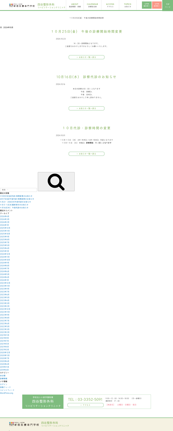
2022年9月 (4, 315)
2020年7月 (4, 358)
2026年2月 (4, 222)
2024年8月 (4, 266)
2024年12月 (5, 254)
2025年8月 (5, 239)
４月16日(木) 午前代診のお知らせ (14, 208)
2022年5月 (5, 326)
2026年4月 (4, 216)
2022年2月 (5, 332)
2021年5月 (4, 344)
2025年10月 (5, 234)
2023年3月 (5, 303)
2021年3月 (4, 350)
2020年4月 (4, 364)
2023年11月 (5, 286)
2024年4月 (4, 277)
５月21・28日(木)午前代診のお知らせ (15, 202)
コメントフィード (7, 390)
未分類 (2, 376)
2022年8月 (5, 318)
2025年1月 (4, 251)
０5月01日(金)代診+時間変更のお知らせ (16, 196)
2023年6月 (4, 295)
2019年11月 (4, 367)
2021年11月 (4, 335)
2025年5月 (5, 245)
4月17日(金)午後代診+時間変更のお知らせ (17, 199)
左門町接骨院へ (157, 5)
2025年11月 (5, 231)
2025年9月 (4, 237)
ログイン (3, 384)
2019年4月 (4, 370)
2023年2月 (5, 306)
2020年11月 (5, 355)
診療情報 (3, 379)
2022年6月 (4, 323)
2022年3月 (5, 329)
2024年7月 (4, 268)
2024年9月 (4, 263)
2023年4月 (4, 300)
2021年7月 (4, 341)
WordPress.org (6, 393)
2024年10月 (5, 260)
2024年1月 (4, 280)
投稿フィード (5, 387)
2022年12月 (5, 309)
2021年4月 (4, 347)
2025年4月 (4, 248)
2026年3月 (4, 219)
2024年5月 (4, 274)
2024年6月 (4, 271)
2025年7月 (4, 242)
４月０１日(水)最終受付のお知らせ (14, 205)
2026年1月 (4, 225)
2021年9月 (4, 338)
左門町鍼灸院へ (147, 5)
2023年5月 (5, 297)
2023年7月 (4, 292)
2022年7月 (4, 321)
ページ (167, 5)
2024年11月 (5, 257)
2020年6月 (4, 361)
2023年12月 (5, 283)
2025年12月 (5, 228)
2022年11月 (5, 312)
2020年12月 (5, 352)
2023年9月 (4, 289)
